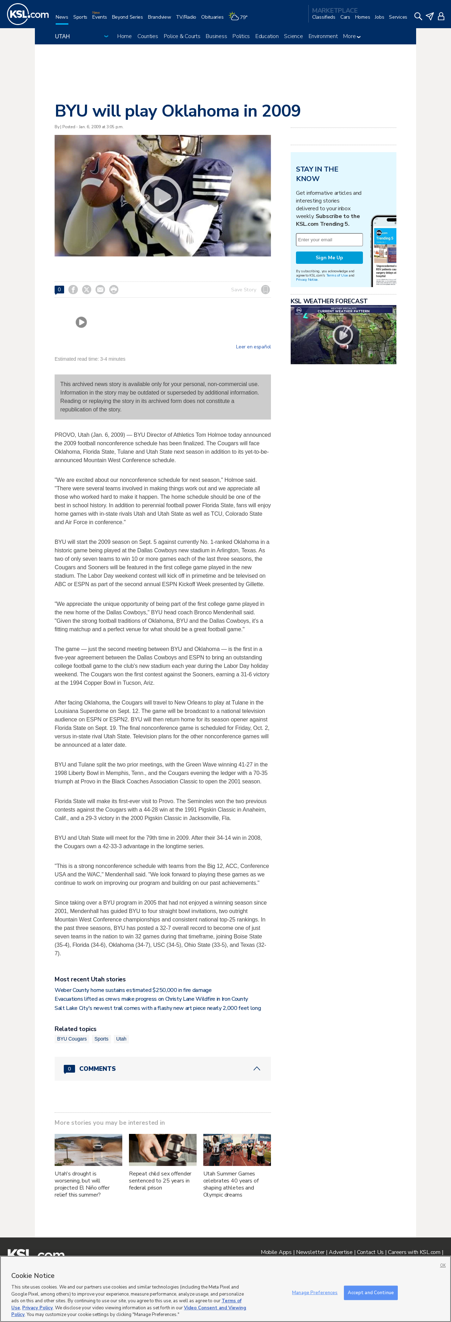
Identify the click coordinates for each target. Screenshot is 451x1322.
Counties (147, 36)
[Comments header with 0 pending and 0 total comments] (163, 1069)
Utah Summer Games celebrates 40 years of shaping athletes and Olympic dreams (231, 1184)
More (351, 36)
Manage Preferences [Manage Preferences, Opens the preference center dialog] (315, 1292)
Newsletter (310, 1252)
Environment (323, 36)
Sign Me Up (329, 257)
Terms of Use (337, 275)
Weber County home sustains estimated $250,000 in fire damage (133, 990)
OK (443, 1265)
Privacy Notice (306, 279)
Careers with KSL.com (414, 1252)
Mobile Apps (276, 1252)
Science (293, 36)
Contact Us (370, 1252)
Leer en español (253, 347)
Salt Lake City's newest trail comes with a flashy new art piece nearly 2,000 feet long (158, 1008)
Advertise (340, 1252)
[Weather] (240, 20)
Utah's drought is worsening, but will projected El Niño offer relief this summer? (82, 1184)
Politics (241, 36)
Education (266, 36)
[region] (225, 1289)
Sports (101, 1039)
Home (124, 36)
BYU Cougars (72, 1039)
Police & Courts (182, 36)
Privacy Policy (37, 1308)
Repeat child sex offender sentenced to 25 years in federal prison (160, 1181)
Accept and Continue (371, 1292)
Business (216, 36)
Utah (121, 1039)
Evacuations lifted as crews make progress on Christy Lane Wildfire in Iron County (151, 999)
